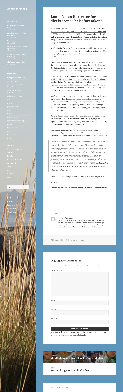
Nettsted (54, 318)
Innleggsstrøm (12, 205)
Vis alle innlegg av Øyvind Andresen (91, 227)
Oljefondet (10, 145)
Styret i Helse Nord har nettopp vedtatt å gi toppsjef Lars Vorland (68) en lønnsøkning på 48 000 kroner (78, 31)
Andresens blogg (17, 8)
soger (9, 167)
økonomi (10, 152)
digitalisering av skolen (15, 96)
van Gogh (10, 177)
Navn (53, 300)
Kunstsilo (10, 124)
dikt (8, 100)
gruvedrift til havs (13, 107)
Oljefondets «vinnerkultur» (16, 62)
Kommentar (56, 271)
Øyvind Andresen (71, 240)
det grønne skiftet (13, 81)
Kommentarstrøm (13, 208)
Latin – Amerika (12, 128)
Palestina (10, 156)
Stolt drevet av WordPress (59, 387)
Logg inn (10, 201)
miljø (9, 138)
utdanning (10, 174)
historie (9, 114)
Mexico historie (12, 135)
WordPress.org (12, 212)
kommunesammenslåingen (16, 121)
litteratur (10, 131)
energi (9, 103)
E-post (54, 309)
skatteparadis (11, 163)
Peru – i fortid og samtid (15, 159)
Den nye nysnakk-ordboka (16, 78)
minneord (10, 142)
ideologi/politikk (12, 117)
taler (8, 170)
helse (9, 110)
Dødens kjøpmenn (13, 41)
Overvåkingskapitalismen (15, 149)
